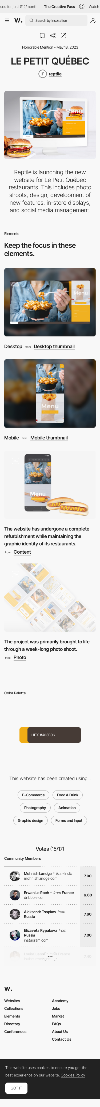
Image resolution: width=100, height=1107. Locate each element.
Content (22, 552)
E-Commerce (33, 795)
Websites (12, 1000)
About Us (60, 1031)
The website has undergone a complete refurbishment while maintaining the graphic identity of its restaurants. (46, 536)
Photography (35, 807)
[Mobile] (50, 393)
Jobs (56, 1008)
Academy (60, 1000)
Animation (67, 807)
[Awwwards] (18, 20)
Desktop (13, 346)
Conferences (15, 1031)
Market (58, 1016)
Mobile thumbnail (49, 437)
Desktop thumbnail (54, 346)
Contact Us (61, 1039)
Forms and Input (68, 820)
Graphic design (30, 820)
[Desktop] (50, 302)
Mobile (11, 438)
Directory (12, 1023)
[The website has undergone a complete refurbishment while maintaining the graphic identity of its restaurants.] (50, 485)
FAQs (56, 1023)
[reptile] (50, 74)
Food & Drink (67, 795)
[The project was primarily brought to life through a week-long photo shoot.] (50, 597)
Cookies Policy (73, 1075)
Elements (12, 1016)
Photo (20, 657)
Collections (13, 1008)
